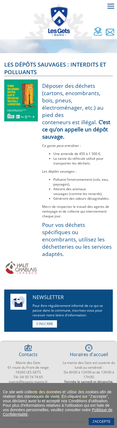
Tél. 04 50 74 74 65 (28, 377)
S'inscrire (44, 323)
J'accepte (101, 422)
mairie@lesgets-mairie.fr (28, 381)
